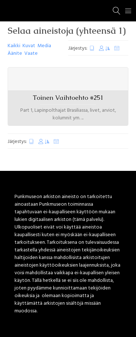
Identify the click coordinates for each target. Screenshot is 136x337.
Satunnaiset (117, 48)
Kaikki (14, 46)
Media (44, 46)
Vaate (31, 53)
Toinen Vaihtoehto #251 (68, 98)
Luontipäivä (92, 48)
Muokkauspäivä (104, 48)
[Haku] (117, 11)
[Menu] (128, 11)
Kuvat (28, 46)
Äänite (15, 53)
